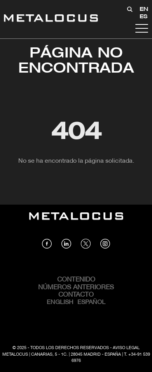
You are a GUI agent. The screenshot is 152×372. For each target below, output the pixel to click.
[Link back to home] (51, 19)
